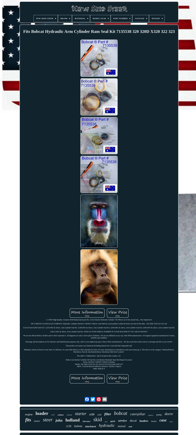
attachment (90, 426)
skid (97, 419)
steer (48, 419)
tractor (69, 415)
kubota (78, 426)
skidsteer (151, 415)
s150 (91, 414)
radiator (61, 415)
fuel (106, 422)
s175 (53, 415)
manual (122, 426)
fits (28, 419)
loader (42, 413)
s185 (99, 415)
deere (169, 414)
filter (107, 414)
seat (130, 426)
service (122, 420)
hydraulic (107, 425)
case (163, 420)
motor (37, 421)
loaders (144, 420)
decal (133, 420)
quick (112, 421)
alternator (86, 421)
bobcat (120, 413)
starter (80, 413)
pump (159, 414)
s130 (68, 426)
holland (72, 420)
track (171, 422)
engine (29, 414)
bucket (154, 421)
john (59, 420)
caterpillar (137, 414)
